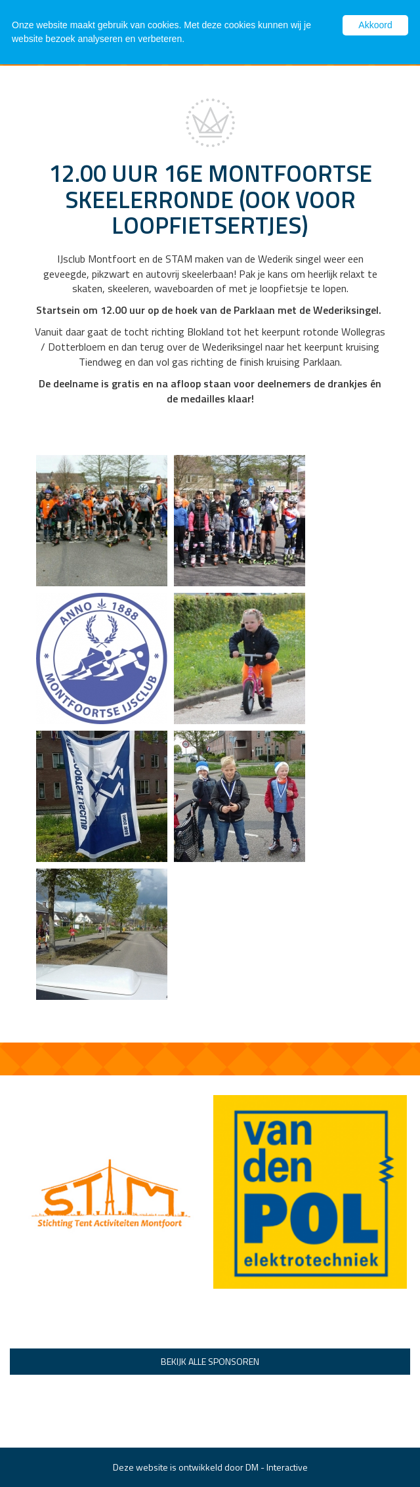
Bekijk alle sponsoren (210, 1361)
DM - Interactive (276, 1467)
